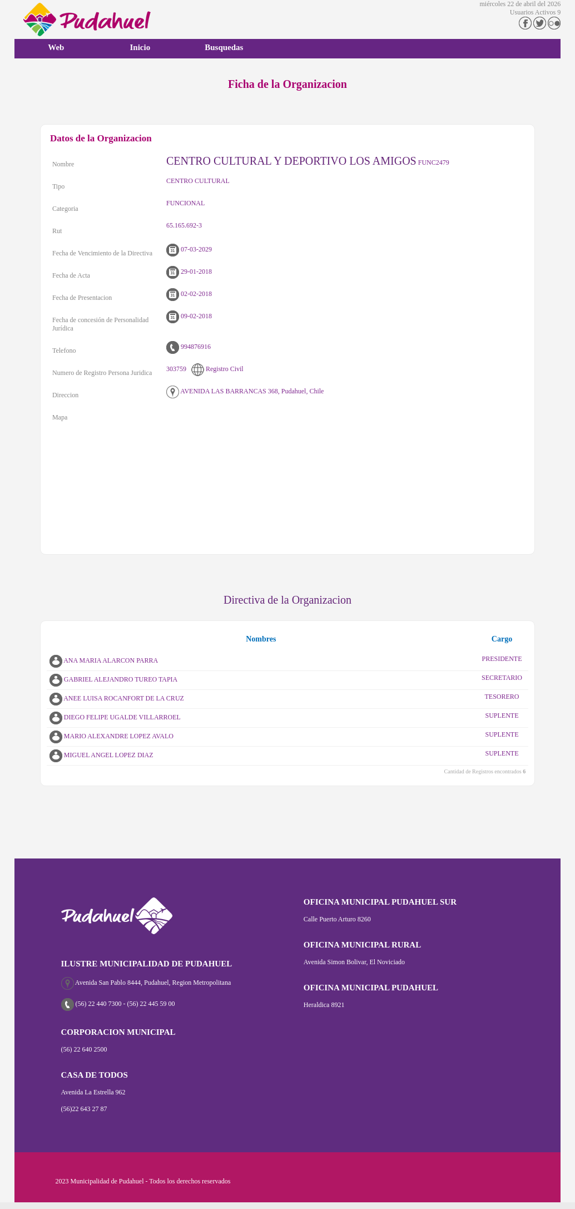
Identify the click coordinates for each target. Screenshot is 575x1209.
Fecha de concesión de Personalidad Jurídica (100, 324)
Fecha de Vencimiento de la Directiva (102, 253)
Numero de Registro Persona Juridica (102, 373)
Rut (57, 231)
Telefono (64, 350)
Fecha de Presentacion (82, 298)
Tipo (58, 186)
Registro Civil (217, 369)
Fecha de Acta (71, 275)
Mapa (59, 417)
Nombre (63, 164)
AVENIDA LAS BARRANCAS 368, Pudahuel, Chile (245, 391)
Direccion (65, 395)
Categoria (65, 209)
